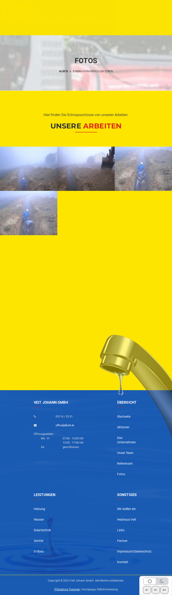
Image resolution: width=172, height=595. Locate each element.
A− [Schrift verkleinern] (147, 589)
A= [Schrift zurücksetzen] (155, 589)
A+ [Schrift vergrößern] (164, 589)
